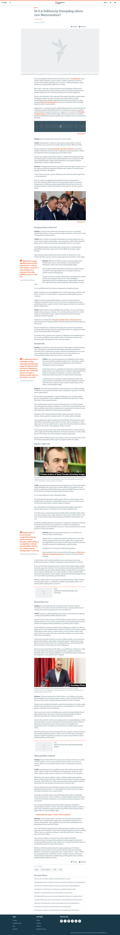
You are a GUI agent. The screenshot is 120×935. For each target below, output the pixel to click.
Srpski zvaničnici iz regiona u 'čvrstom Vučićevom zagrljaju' (53, 814)
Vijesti (38, 920)
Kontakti (15, 929)
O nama (15, 920)
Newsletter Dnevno (41, 929)
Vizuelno (38, 923)
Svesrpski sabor (75, 79)
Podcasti (38, 926)
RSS (14, 926)
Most (36, 7)
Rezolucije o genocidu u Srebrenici (64, 149)
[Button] (74, 27)
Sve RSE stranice (17, 923)
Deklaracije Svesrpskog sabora (49, 102)
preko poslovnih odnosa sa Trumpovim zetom (68, 320)
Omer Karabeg (38, 19)
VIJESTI (105, 2)
